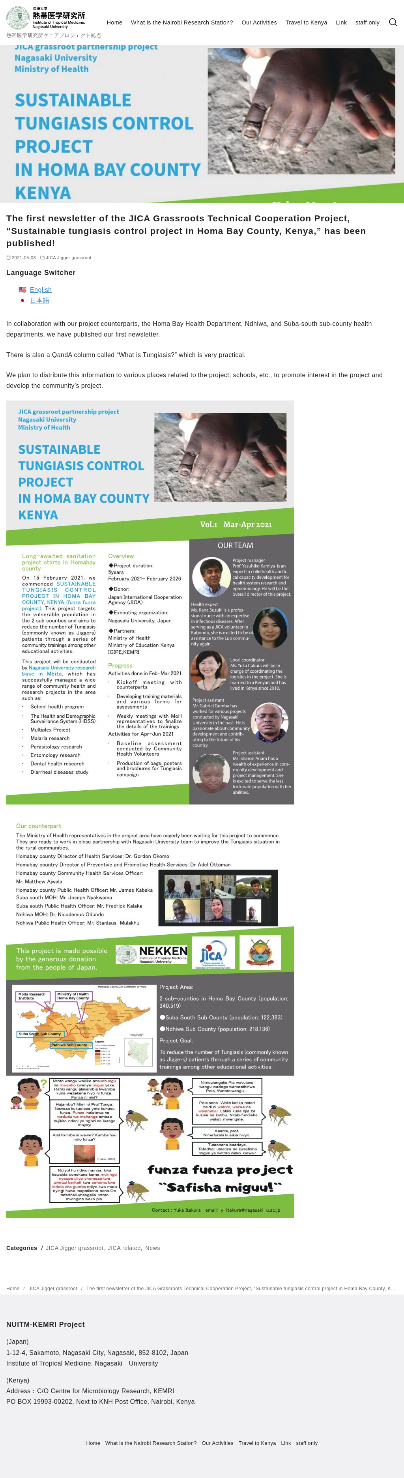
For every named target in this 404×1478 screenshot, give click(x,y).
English (41, 289)
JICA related (124, 1248)
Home (115, 22)
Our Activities (259, 22)
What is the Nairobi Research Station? (182, 22)
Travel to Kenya (306, 22)
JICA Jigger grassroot (68, 257)
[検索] (393, 23)
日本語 (39, 300)
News (152, 1248)
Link (341, 22)
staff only (367, 22)
